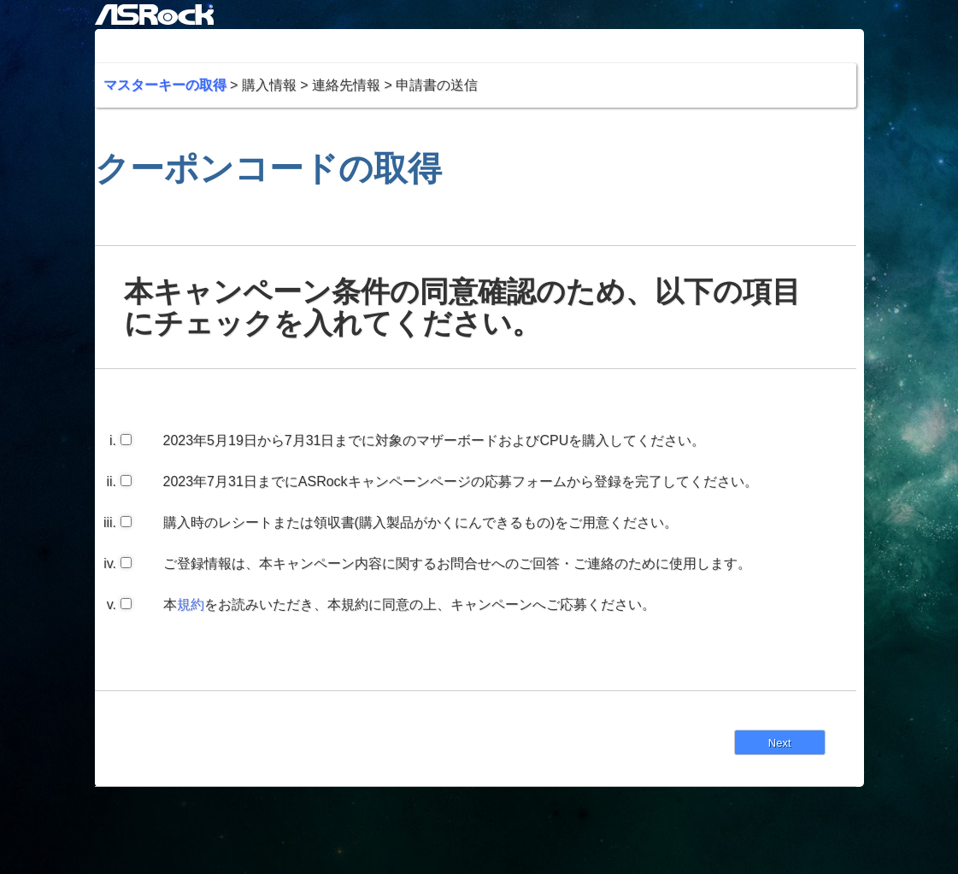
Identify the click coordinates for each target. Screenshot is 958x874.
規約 (190, 604)
